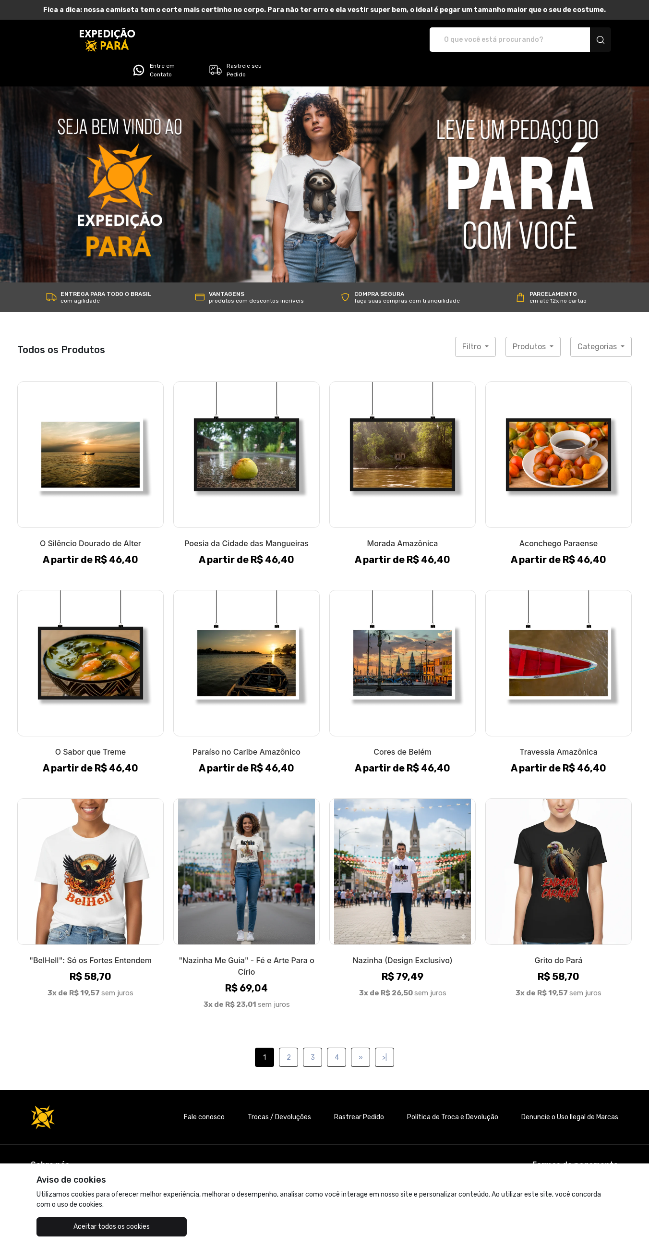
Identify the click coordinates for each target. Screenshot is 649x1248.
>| (384, 1031)
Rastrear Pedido (359, 1090)
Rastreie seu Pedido (577, 40)
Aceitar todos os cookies (85, 1227)
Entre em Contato (495, 40)
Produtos (530, 319)
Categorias (598, 319)
